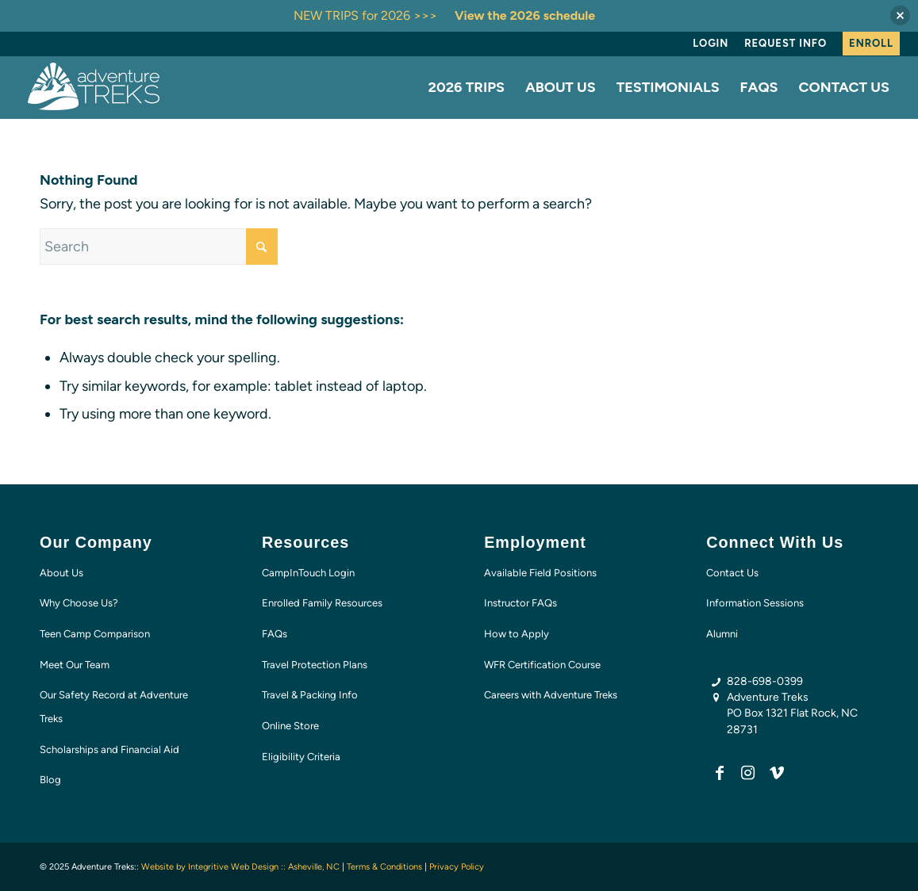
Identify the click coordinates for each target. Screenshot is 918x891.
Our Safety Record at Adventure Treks (114, 707)
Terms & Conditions (384, 867)
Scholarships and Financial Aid (109, 749)
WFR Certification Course (542, 665)
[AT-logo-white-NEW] (94, 87)
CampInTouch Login (308, 573)
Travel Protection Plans (314, 665)
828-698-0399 (765, 681)
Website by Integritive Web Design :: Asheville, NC (240, 867)
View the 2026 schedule (525, 15)
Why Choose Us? (79, 603)
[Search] (159, 246)
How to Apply (516, 634)
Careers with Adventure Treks (550, 695)
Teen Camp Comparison (95, 634)
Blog (50, 780)
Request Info (785, 43)
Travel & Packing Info (310, 695)
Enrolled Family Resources (322, 603)
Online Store (290, 726)
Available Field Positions (540, 573)
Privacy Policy (456, 867)
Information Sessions (755, 603)
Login (710, 43)
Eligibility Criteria (301, 757)
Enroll (871, 43)
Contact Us (732, 573)
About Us (61, 573)
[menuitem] (710, 44)
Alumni (722, 634)
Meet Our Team (74, 665)
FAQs (274, 634)
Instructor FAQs (520, 603)
